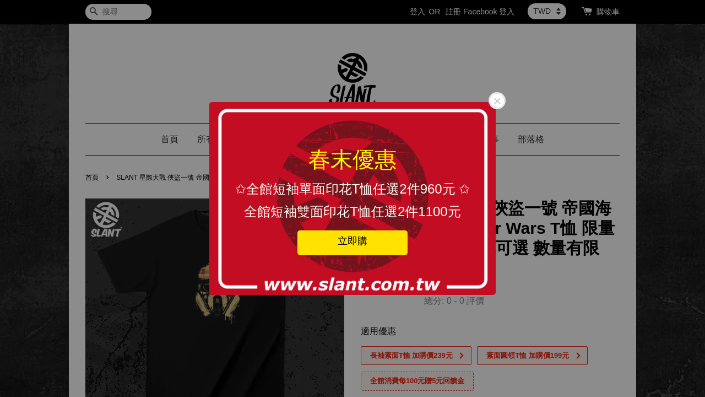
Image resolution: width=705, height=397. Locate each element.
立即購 (352, 240)
